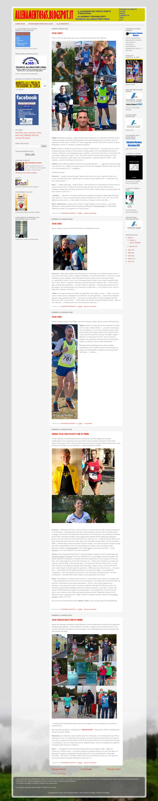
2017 (130, 261)
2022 (130, 237)
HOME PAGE (20, 24)
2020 (130, 253)
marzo (132, 240)
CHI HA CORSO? (57, 33)
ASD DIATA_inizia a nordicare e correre (28, 133)
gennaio (132, 246)
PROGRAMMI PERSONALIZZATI (41, 24)
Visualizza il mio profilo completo (26, 173)
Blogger (107, 793)
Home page (86, 769)
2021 (130, 250)
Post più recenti (59, 769)
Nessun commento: (90, 213)
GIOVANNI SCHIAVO (34, 163)
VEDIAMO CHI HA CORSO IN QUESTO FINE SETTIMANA (70, 434)
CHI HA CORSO (57, 223)
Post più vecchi (114, 769)
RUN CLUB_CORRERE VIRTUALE (27, 135)
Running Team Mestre (22, 138)
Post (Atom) (62, 774)
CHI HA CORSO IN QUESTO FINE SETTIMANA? (67, 620)
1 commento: (88, 423)
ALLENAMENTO (63, 24)
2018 (130, 258)
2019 (130, 256)
